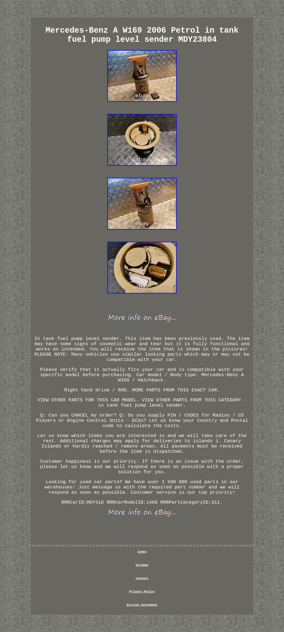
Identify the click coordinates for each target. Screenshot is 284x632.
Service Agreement (142, 605)
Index (141, 551)
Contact (142, 578)
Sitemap (142, 565)
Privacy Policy (142, 591)
